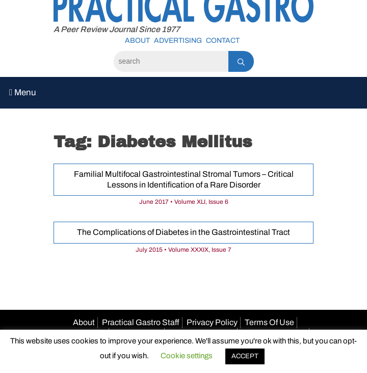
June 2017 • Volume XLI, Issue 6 (183, 201)
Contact (223, 40)
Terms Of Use (269, 322)
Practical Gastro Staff (140, 322)
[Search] (171, 61)
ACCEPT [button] (244, 356)
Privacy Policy (212, 322)
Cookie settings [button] (187, 356)
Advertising (178, 40)
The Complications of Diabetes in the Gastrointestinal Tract (183, 232)
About (137, 40)
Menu (22, 92)
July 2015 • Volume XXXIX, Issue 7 (183, 249)
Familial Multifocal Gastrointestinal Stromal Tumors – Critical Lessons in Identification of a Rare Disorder (184, 179)
